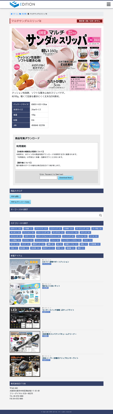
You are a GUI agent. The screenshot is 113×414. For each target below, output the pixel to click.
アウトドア (39, 228)
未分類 (33, 248)
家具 (82, 244)
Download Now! (66, 178)
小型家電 (93, 244)
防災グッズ (47, 248)
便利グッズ (36, 244)
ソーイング (67, 236)
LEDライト (14, 228)
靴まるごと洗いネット (51, 286)
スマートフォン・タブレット (47, 236)
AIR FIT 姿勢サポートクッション (55, 262)
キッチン (14, 232)
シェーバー (70, 232)
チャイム (80, 236)
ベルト (86, 240)
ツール (92, 236)
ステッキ (84, 232)
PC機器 (27, 228)
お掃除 (66, 228)
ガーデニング (80, 228)
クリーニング (41, 232)
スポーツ (28, 236)
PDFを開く (15, 196)
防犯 (58, 248)
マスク (24, 244)
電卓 (79, 248)
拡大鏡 (22, 248)
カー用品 (95, 228)
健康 (49, 244)
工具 (12, 248)
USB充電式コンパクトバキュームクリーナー (59, 334)
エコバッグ (54, 228)
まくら (13, 244)
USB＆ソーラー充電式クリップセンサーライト (60, 358)
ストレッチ (14, 236)
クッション (27, 232)
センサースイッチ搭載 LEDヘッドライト (58, 310)
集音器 (69, 248)
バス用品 (14, 240)
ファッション (40, 240)
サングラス (56, 232)
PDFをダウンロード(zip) (20, 202)
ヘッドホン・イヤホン (69, 240)
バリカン (26, 240)
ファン (53, 240)
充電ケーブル (69, 244)
